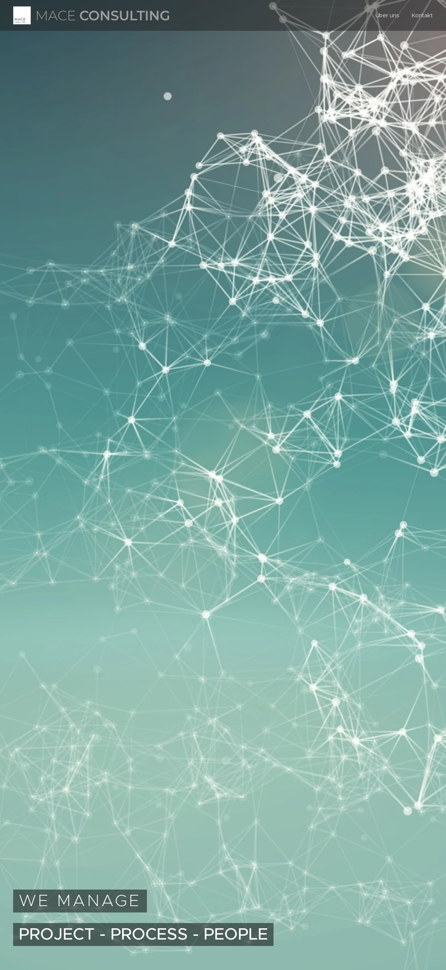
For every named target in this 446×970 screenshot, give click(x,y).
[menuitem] (389, 15)
